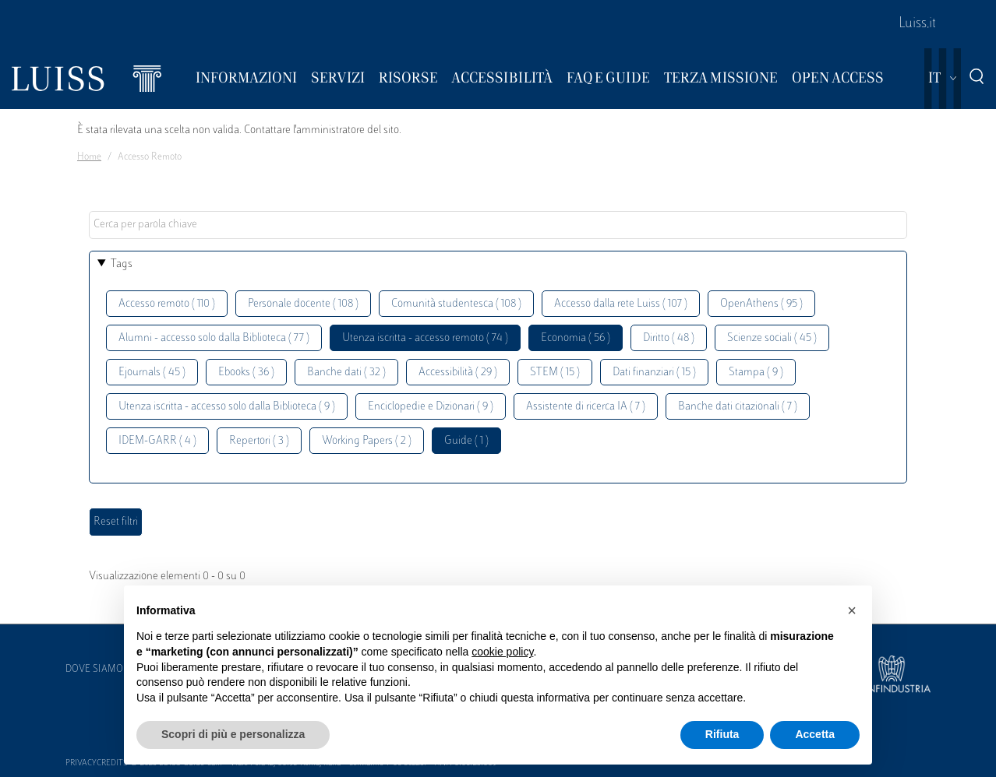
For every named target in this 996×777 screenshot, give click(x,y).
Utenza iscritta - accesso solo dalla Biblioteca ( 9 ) (226, 407)
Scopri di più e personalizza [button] (233, 734)
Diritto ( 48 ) (668, 338)
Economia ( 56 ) (575, 338)
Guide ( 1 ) (466, 441)
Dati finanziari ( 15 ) (654, 372)
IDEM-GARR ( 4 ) (157, 441)
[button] (851, 610)
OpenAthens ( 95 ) (761, 304)
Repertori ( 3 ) (259, 441)
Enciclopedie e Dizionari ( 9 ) (430, 407)
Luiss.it (917, 24)
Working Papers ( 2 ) (366, 441)
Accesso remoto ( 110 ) (166, 304)
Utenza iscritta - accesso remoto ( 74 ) (425, 338)
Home (89, 157)
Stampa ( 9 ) (756, 372)
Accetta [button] (815, 734)
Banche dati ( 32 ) (346, 372)
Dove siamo (94, 669)
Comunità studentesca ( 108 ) (456, 304)
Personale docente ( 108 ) (303, 304)
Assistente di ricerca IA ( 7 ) (585, 407)
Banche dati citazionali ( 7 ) (737, 407)
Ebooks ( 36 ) (246, 372)
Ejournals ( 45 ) (151, 372)
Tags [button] (121, 264)
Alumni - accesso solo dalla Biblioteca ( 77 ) (213, 338)
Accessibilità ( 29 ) (458, 372)
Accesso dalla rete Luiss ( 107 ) (620, 304)
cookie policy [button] (502, 651)
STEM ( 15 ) (555, 372)
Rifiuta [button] (722, 734)
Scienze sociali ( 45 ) (772, 338)
